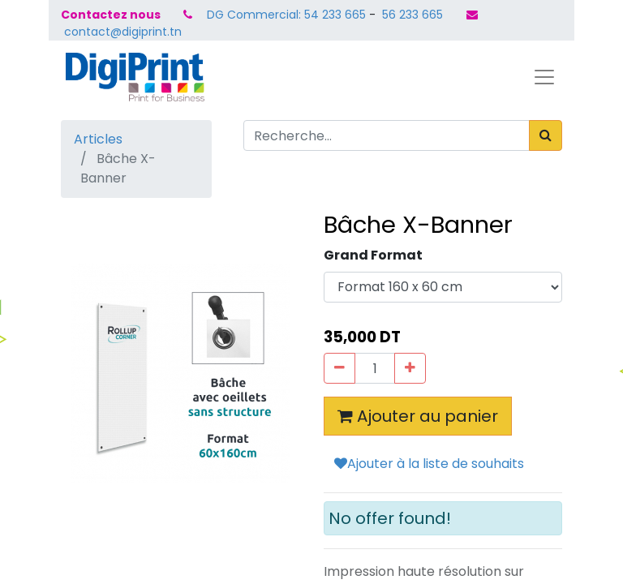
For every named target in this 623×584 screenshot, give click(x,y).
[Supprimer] (339, 368)
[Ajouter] (410, 368)
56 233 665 (411, 14)
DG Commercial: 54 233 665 (286, 14)
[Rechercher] (545, 135)
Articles (98, 139)
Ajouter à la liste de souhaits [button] (429, 463)
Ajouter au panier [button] (417, 416)
